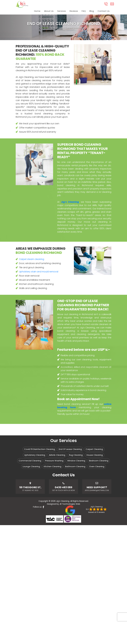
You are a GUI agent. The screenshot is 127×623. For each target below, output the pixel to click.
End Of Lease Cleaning (70, 449)
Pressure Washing (54, 460)
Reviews (73, 11)
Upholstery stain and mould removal (38, 271)
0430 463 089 (63, 487)
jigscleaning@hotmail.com (97, 490)
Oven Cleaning (96, 466)
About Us (48, 11)
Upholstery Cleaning (34, 454)
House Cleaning (95, 454)
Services (61, 11)
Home (36, 11)
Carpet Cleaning (94, 449)
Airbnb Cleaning (57, 454)
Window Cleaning (76, 460)
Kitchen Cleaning (52, 466)
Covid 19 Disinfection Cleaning (39, 449)
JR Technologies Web (69, 504)
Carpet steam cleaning (31, 259)
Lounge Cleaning (31, 466)
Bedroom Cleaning (98, 460)
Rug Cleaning (76, 454)
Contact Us (104, 11)
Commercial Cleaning (30, 460)
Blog (91, 11)
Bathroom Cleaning (75, 466)
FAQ (83, 11)
